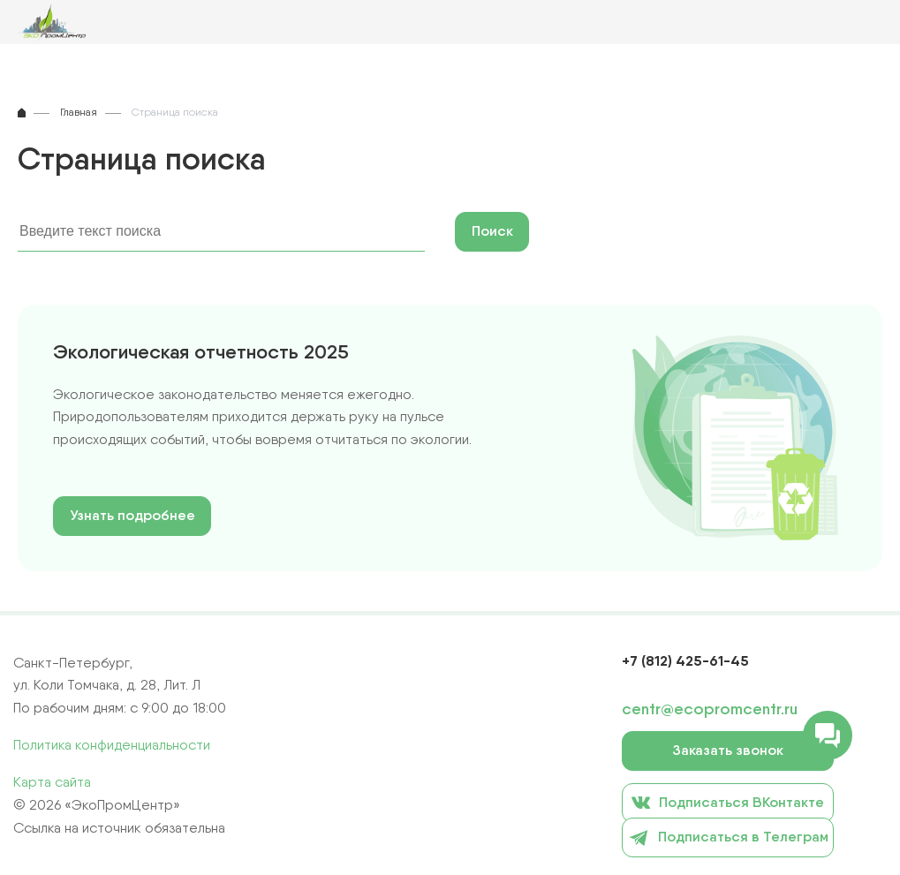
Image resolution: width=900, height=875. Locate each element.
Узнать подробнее (132, 515)
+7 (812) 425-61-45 (685, 660)
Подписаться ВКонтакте (728, 802)
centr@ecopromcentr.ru (710, 709)
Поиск (492, 231)
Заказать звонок (727, 750)
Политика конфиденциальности (111, 744)
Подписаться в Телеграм (728, 838)
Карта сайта (52, 781)
